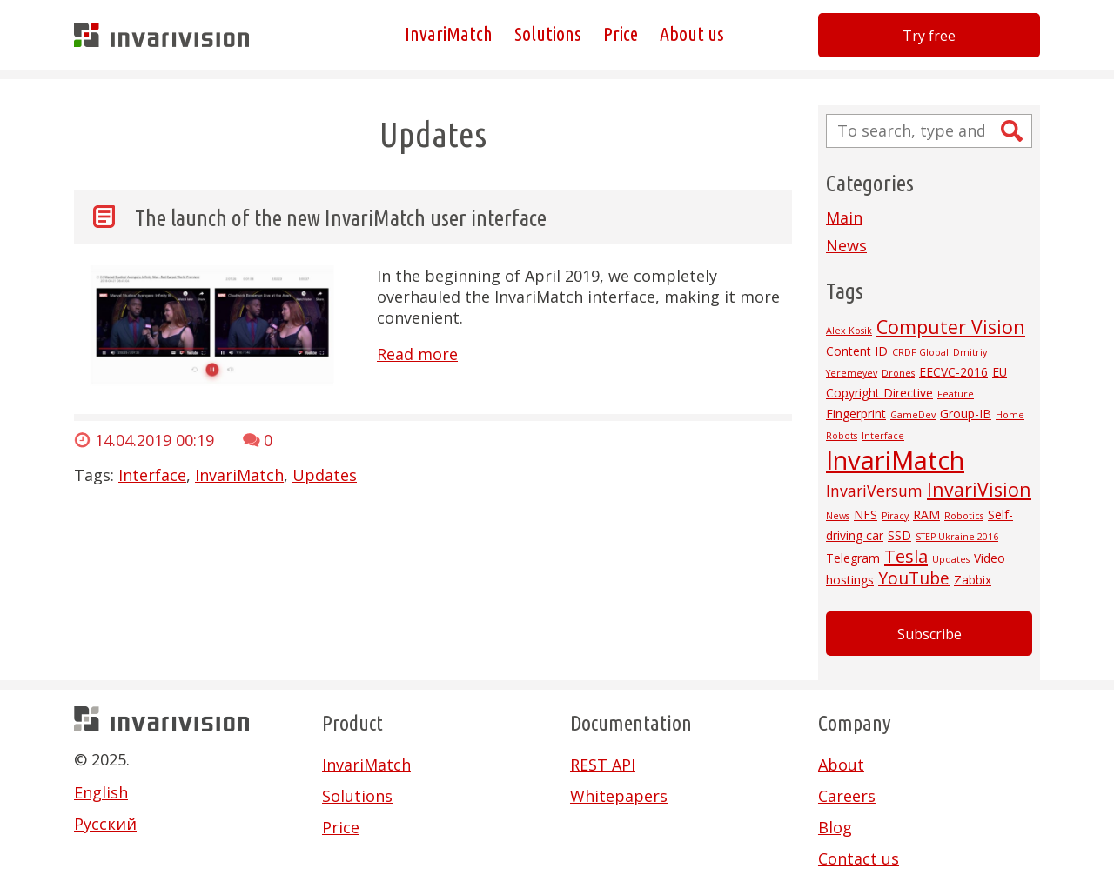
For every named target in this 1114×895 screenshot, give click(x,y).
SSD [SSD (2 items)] (899, 535)
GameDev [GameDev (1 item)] (913, 415)
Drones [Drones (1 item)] (898, 373)
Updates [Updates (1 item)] (951, 559)
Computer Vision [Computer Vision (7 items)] (950, 326)
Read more (417, 354)
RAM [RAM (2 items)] (926, 514)
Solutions (547, 34)
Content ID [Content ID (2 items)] (857, 351)
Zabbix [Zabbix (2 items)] (972, 579)
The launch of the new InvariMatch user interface (341, 217)
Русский (105, 823)
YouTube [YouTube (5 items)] (914, 578)
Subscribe (929, 634)
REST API (602, 764)
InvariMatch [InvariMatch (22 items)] (895, 460)
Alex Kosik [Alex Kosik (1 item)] (849, 330)
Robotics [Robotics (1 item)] (963, 516)
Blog (835, 827)
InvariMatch (449, 34)
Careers (847, 795)
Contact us (858, 858)
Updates (324, 474)
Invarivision (161, 35)
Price (620, 34)
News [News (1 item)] (837, 516)
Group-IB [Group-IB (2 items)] (965, 413)
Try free (929, 35)
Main (844, 217)
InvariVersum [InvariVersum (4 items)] (874, 490)
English (101, 792)
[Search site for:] (929, 131)
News (846, 245)
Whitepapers (619, 795)
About (841, 764)
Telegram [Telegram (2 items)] (853, 558)
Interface (152, 474)
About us (692, 34)
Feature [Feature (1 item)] (955, 394)
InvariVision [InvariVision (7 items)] (979, 489)
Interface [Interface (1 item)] (883, 436)
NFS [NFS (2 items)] (865, 514)
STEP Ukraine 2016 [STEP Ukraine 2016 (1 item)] (957, 537)
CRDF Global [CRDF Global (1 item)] (920, 352)
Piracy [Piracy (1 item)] (895, 516)
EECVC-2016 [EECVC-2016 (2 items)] (953, 372)
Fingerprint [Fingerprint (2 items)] (856, 413)
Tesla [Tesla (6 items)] (906, 556)
